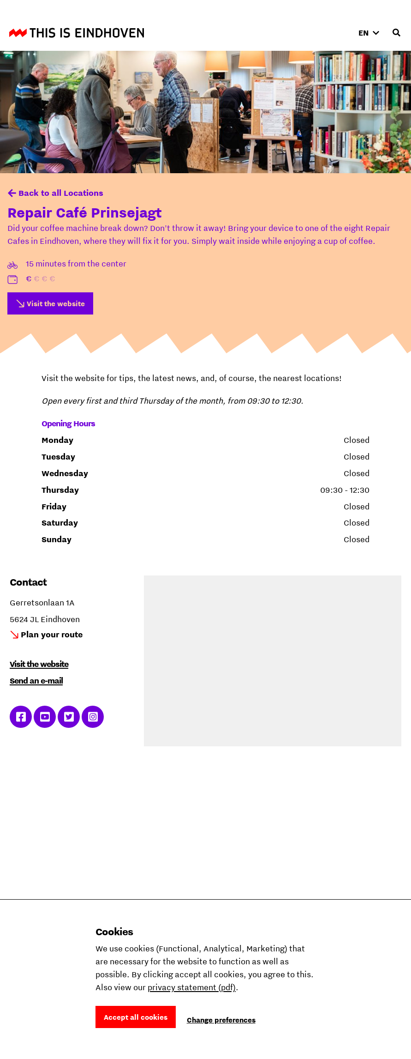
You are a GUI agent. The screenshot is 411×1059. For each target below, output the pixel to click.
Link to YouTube (45, 717)
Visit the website (56, 303)
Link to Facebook (21, 717)
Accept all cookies (135, 1017)
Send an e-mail (36, 680)
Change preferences (221, 1019)
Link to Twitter (69, 717)
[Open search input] (396, 33)
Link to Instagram (93, 717)
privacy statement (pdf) (192, 987)
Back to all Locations (60, 193)
